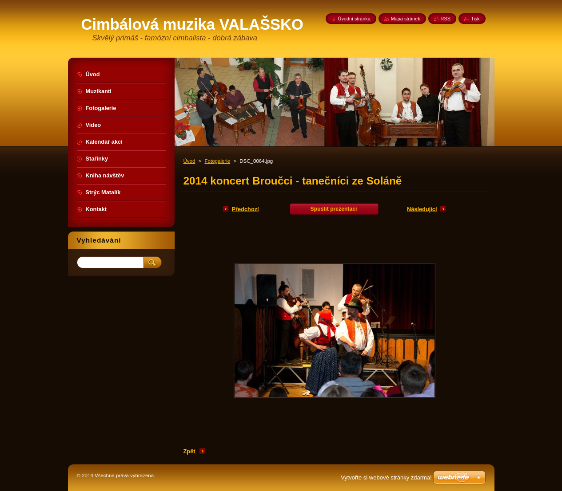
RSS (445, 18)
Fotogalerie (218, 161)
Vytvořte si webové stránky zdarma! (386, 477)
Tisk (475, 18)
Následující (422, 209)
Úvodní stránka (354, 18)
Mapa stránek (405, 18)
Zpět (189, 451)
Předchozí (245, 209)
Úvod (189, 161)
